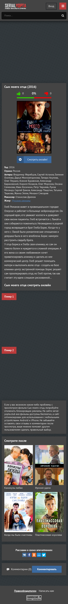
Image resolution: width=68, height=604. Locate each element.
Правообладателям (25, 591)
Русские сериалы (21, 200)
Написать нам (46, 591)
